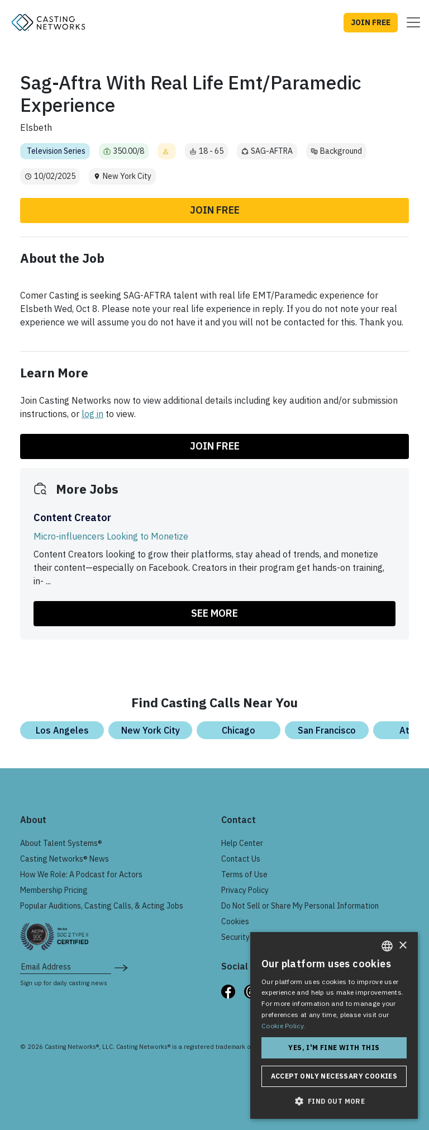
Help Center (242, 843)
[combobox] (387, 946)
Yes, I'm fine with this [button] (333, 1047)
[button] (334, 1101)
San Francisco (327, 730)
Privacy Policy (245, 890)
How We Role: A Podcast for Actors (81, 874)
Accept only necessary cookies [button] (334, 1076)
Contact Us (240, 859)
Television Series (56, 151)
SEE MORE (214, 613)
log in (92, 413)
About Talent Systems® (61, 843)
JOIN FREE (370, 22)
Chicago (238, 730)
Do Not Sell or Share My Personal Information (300, 906)
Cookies (235, 921)
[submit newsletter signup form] (121, 966)
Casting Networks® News (64, 859)
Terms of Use (244, 874)
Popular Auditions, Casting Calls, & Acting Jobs (101, 906)
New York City (150, 730)
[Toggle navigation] (410, 22)
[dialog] (334, 1025)
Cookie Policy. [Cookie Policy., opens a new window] (283, 1026)
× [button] (402, 946)
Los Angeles (62, 730)
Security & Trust (249, 937)
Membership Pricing (54, 890)
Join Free (215, 210)
